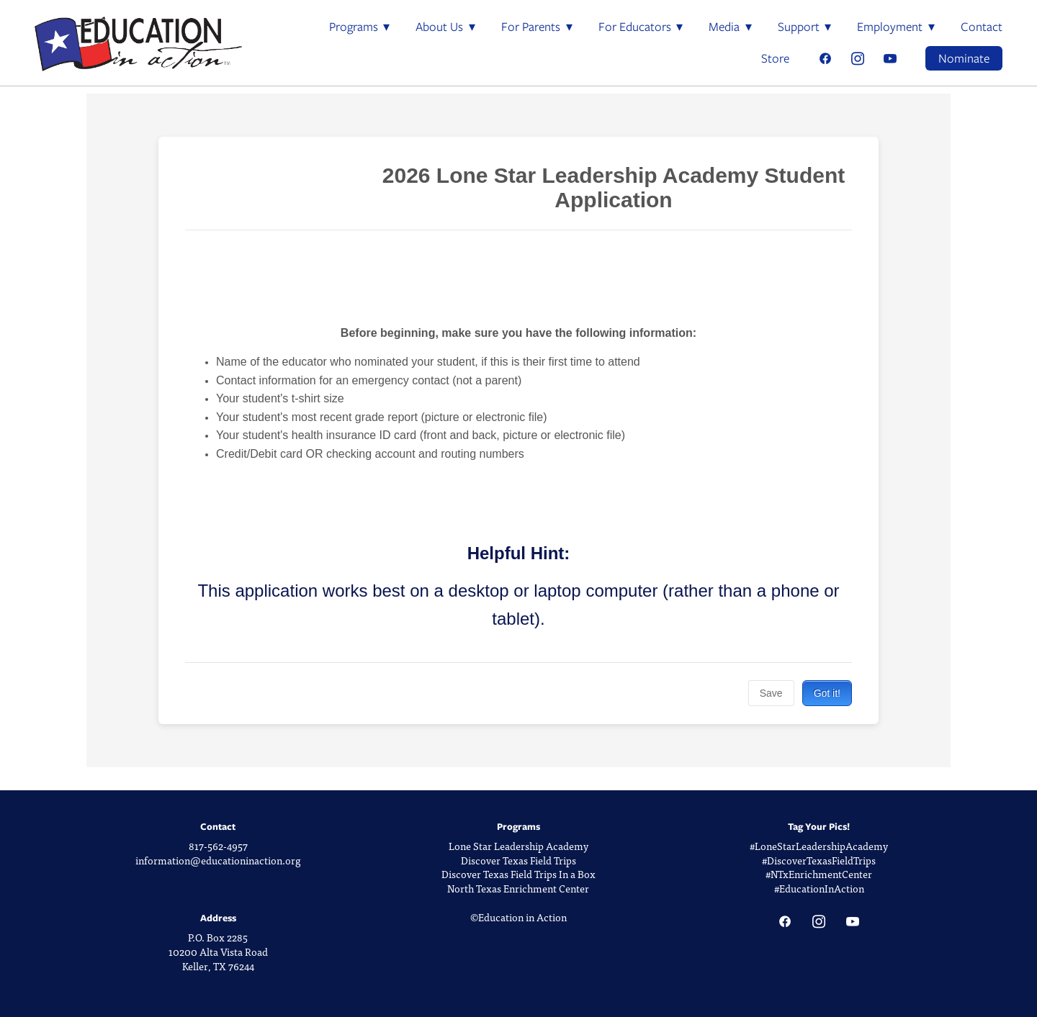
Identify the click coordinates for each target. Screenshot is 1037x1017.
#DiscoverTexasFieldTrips (819, 860)
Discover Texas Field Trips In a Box (518, 874)
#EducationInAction (819, 888)
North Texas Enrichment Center (518, 888)
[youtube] (889, 58)
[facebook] (825, 58)
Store (775, 58)
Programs (359, 26)
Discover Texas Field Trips (518, 860)
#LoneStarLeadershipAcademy (819, 846)
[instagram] (857, 58)
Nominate (963, 58)
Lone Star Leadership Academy (518, 846)
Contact (981, 26)
